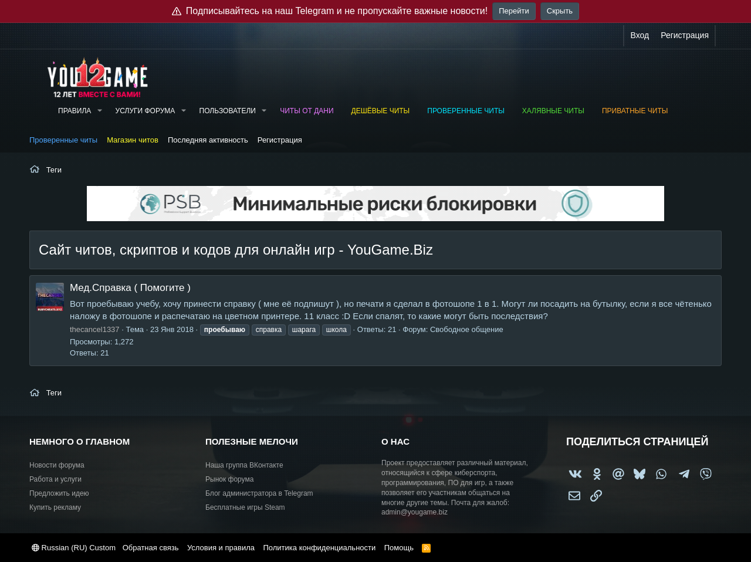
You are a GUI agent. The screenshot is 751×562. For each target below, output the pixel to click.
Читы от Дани (306, 111)
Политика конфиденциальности (319, 547)
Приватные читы (635, 111)
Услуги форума (145, 111)
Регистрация (280, 140)
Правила (74, 111)
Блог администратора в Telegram (259, 493)
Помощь (399, 547)
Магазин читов (132, 140)
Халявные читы (553, 111)
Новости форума (56, 465)
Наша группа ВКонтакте (244, 465)
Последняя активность (208, 140)
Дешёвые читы (380, 111)
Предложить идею (59, 493)
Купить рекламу (55, 507)
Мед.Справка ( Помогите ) (130, 287)
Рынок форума (229, 479)
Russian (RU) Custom (74, 547)
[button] (99, 111)
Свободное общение (466, 329)
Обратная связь (151, 547)
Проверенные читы (466, 111)
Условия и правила (221, 547)
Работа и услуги (55, 479)
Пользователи (227, 111)
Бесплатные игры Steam (245, 507)
